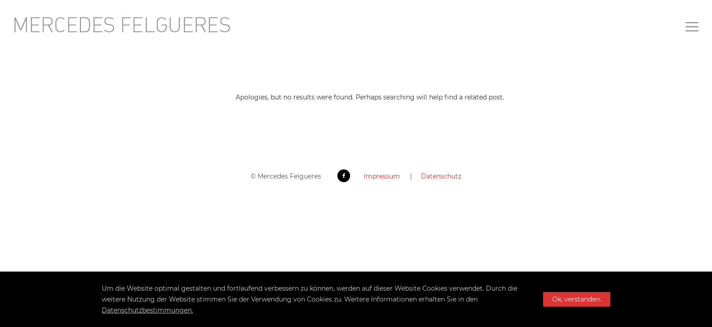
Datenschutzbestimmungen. (147, 310)
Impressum (382, 176)
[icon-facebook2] (346, 175)
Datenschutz (441, 176)
